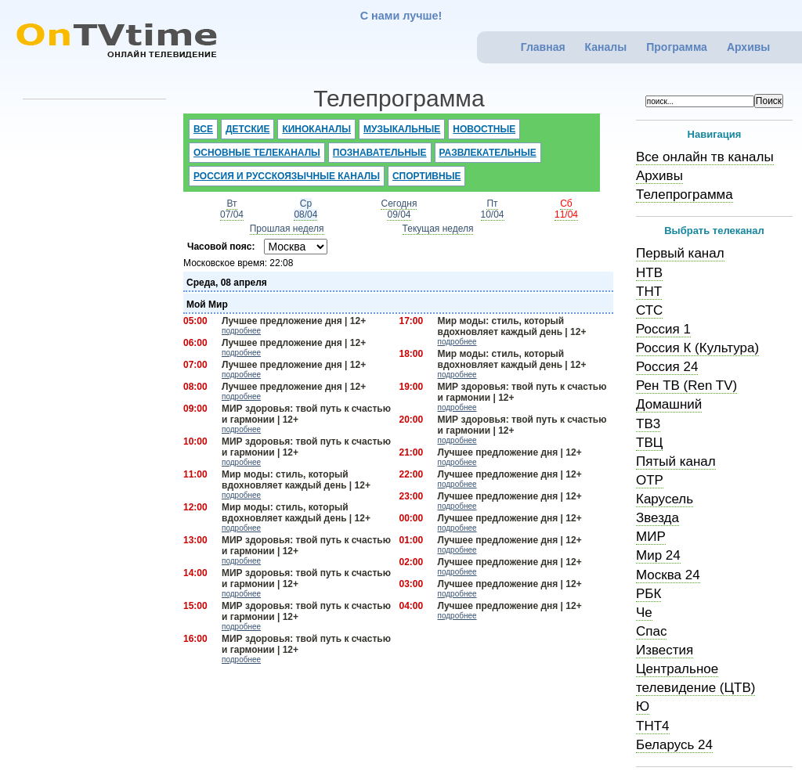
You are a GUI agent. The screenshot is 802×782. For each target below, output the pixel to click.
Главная (543, 47)
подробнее (241, 330)
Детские (248, 129)
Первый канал (680, 253)
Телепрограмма (684, 194)
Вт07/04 (232, 209)
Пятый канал (676, 461)
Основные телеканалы (256, 152)
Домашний (669, 404)
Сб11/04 (566, 209)
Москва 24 (668, 575)
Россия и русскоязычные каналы (286, 176)
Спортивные (426, 176)
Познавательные (380, 152)
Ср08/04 (305, 209)
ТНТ (649, 291)
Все (203, 129)
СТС (649, 310)
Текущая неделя (438, 228)
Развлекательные (487, 152)
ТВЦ (649, 442)
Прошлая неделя (287, 228)
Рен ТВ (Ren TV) (686, 385)
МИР (651, 536)
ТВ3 (648, 423)
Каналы (606, 47)
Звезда (657, 517)
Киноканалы (316, 129)
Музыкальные (401, 129)
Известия (664, 650)
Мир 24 (658, 555)
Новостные (484, 129)
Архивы (748, 47)
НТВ (649, 272)
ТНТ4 (653, 726)
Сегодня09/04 (399, 209)
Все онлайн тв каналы (705, 157)
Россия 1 (663, 329)
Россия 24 (667, 366)
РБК (648, 593)
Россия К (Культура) (697, 348)
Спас (651, 631)
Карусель (664, 499)
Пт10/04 (492, 209)
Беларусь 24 (674, 744)
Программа (676, 47)
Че (644, 612)
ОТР (649, 480)
